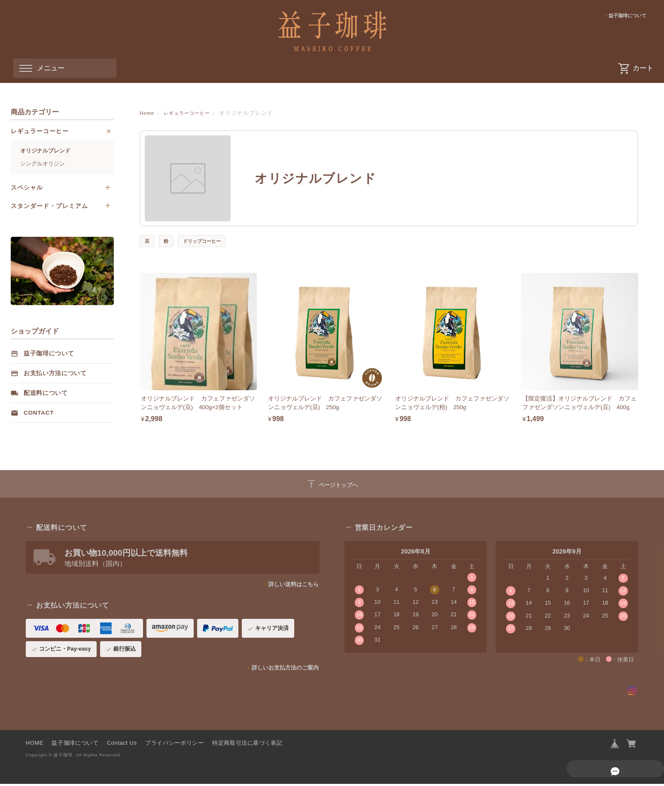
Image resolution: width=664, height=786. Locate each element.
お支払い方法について (55, 374)
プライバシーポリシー (174, 744)
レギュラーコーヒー (193, 113)
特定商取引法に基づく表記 (247, 744)
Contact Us (122, 744)
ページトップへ (332, 485)
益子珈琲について (624, 16)
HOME (34, 744)
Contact (39, 414)
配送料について (46, 394)
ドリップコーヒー (210, 241)
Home (148, 113)
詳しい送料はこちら (293, 585)
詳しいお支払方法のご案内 (285, 669)
